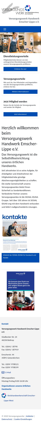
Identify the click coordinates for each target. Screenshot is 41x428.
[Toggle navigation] (5, 29)
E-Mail (8, 372)
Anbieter (30, 416)
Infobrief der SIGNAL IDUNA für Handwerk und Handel (19, 256)
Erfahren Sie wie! (20, 69)
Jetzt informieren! (20, 114)
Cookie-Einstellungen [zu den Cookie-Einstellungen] (23, 419)
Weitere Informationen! (20, 92)
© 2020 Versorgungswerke (13, 416)
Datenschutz (7, 419)
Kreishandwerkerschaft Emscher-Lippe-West (19, 398)
